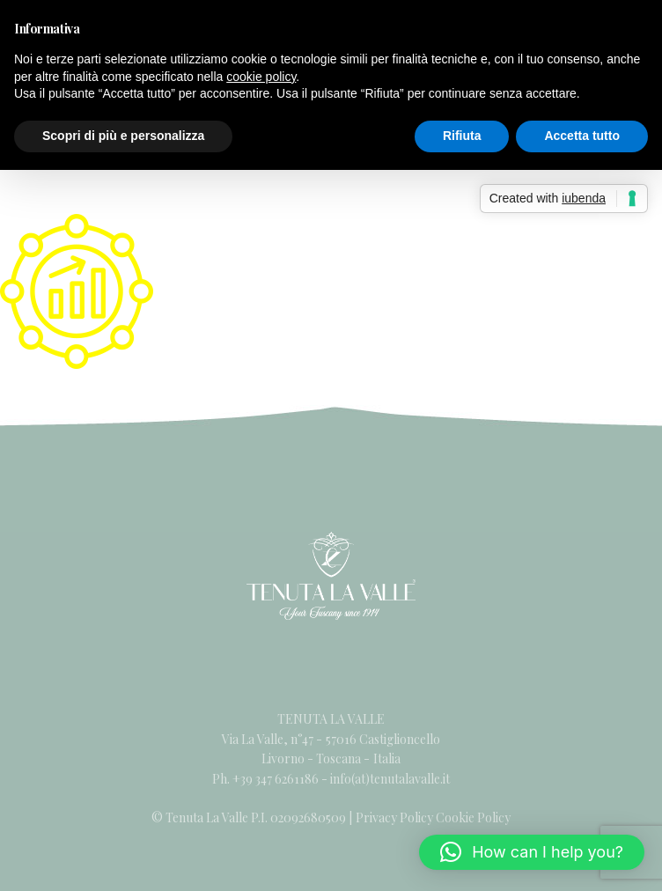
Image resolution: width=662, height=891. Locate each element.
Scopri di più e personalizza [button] (123, 136)
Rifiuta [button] (462, 136)
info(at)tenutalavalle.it (390, 778)
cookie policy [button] (261, 77)
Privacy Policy (394, 817)
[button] (531, 852)
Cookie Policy (473, 817)
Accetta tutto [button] (582, 136)
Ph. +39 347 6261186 (266, 778)
